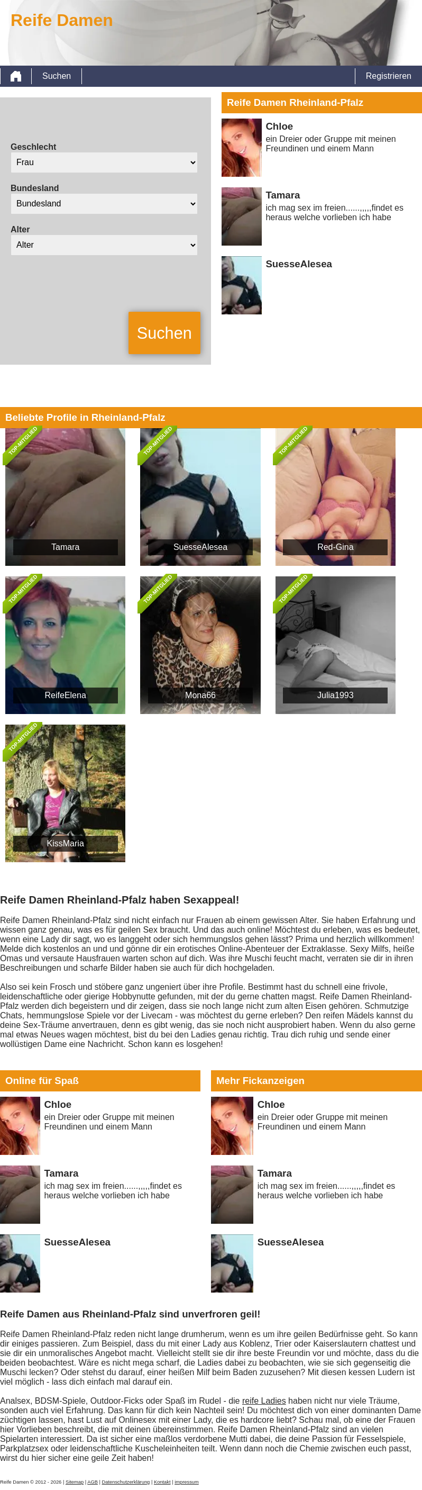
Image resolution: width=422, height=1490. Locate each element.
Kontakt (162, 1482)
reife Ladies (264, 1400)
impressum (187, 1482)
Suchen (56, 75)
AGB (92, 1482)
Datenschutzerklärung (126, 1482)
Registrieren (388, 75)
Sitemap (75, 1482)
